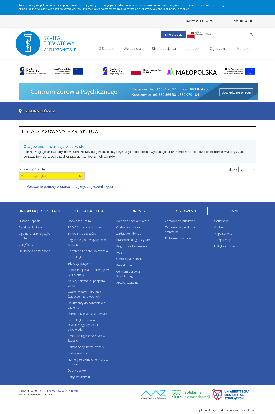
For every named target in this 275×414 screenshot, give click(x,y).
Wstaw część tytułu (32, 169)
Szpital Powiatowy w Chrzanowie (59, 391)
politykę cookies (179, 9)
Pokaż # (232, 170)
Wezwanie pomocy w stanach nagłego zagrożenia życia (70, 186)
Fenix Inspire (248, 410)
